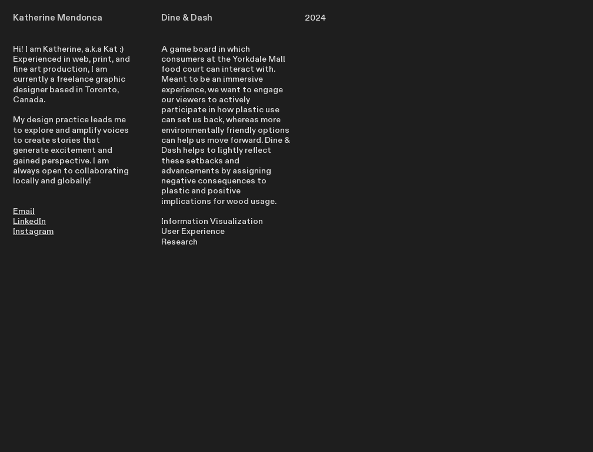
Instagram (33, 231)
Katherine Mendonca (57, 18)
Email (24, 211)
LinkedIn (29, 221)
